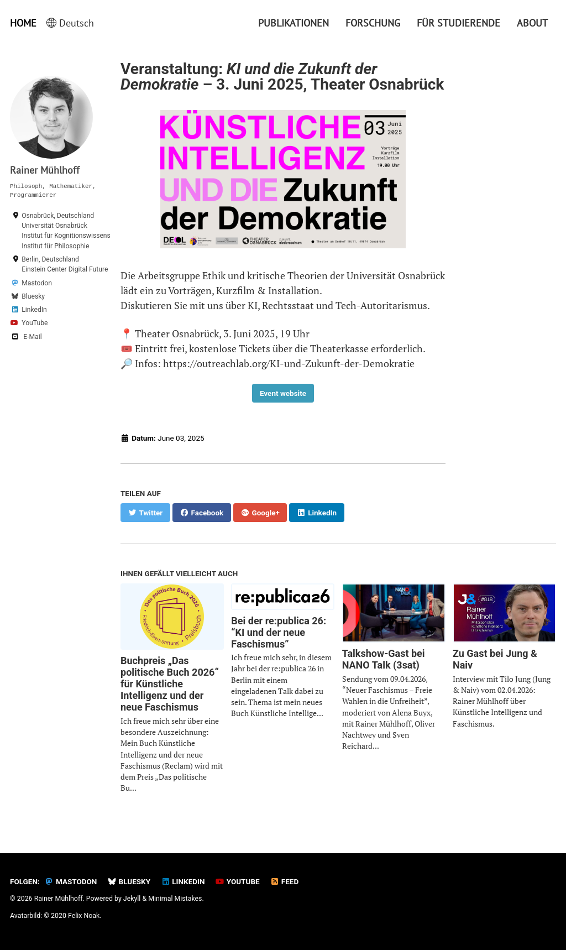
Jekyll (132, 898)
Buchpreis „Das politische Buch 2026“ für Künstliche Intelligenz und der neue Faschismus (169, 684)
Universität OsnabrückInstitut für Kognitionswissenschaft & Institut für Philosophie (77, 235)
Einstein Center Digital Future (65, 269)
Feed (284, 881)
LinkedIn (34, 310)
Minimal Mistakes (175, 898)
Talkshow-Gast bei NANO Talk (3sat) (383, 659)
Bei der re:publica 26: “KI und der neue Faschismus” (278, 632)
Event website (283, 393)
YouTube (35, 323)
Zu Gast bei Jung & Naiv (495, 659)
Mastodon (37, 283)
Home (23, 23)
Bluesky (33, 296)
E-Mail (32, 337)
